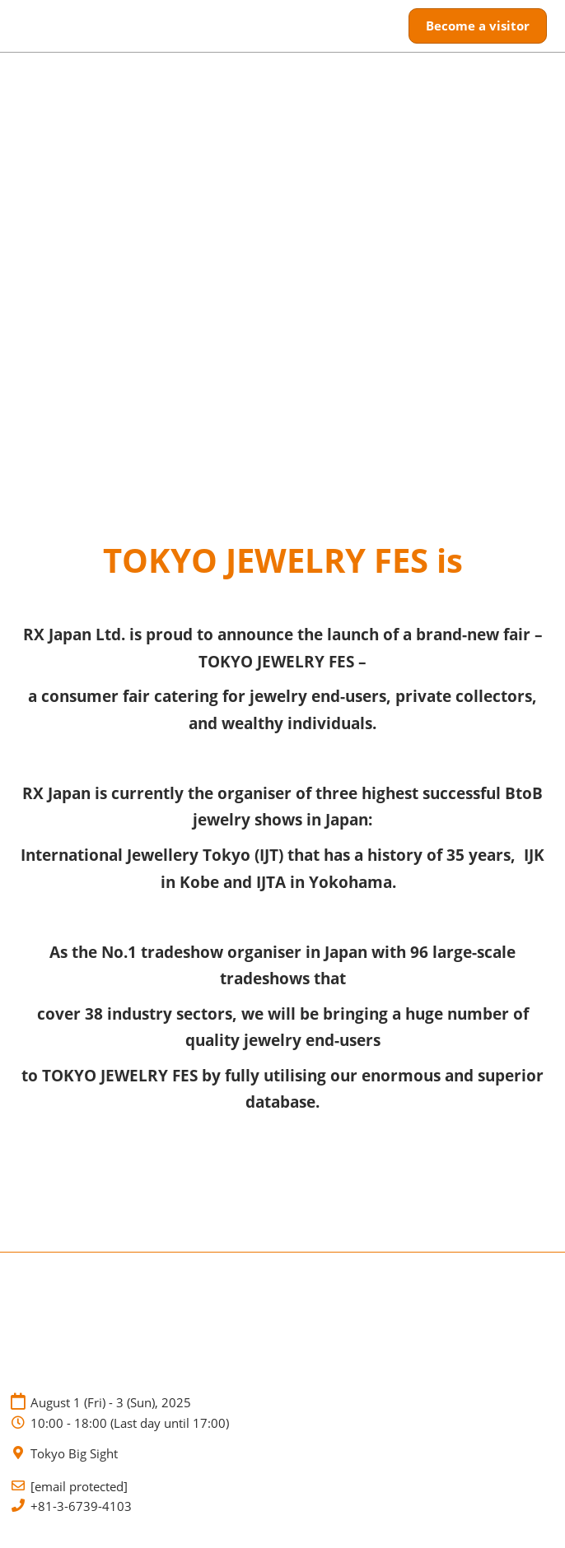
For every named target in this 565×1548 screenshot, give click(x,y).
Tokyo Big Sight (74, 1454)
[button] (478, 26)
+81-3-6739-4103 (81, 1506)
